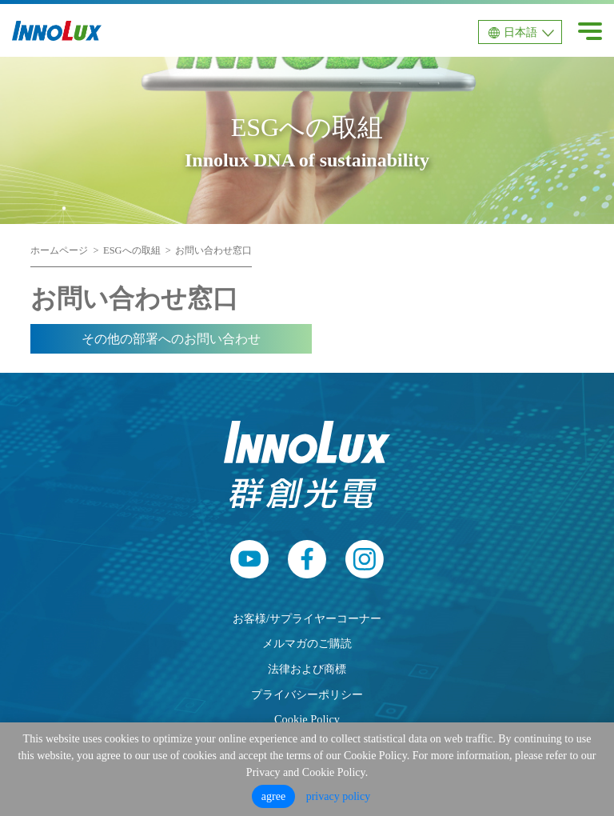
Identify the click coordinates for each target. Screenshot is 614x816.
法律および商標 (307, 668)
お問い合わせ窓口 (213, 250)
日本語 (520, 32)
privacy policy (338, 796)
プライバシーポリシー (307, 694)
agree (273, 796)
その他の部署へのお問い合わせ (171, 339)
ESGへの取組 (132, 250)
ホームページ (59, 250)
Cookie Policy (307, 719)
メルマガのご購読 (307, 643)
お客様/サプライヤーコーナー (307, 618)
